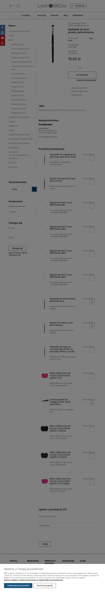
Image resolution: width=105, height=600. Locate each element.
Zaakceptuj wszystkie (18, 585)
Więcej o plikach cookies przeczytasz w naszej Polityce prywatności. (33, 580)
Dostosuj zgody (45, 585)
